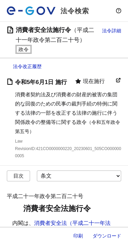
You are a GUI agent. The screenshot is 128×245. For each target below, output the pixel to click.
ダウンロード (107, 236)
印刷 (78, 236)
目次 (18, 176)
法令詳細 (111, 30)
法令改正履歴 (27, 66)
